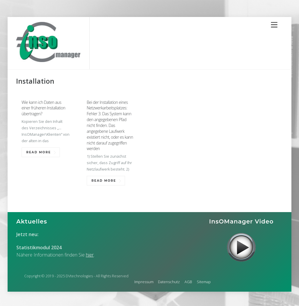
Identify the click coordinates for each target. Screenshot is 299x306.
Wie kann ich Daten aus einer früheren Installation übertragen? (43, 108)
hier (90, 255)
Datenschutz (169, 281)
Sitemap (204, 281)
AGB (188, 281)
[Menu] (274, 25)
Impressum (144, 281)
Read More (38, 152)
